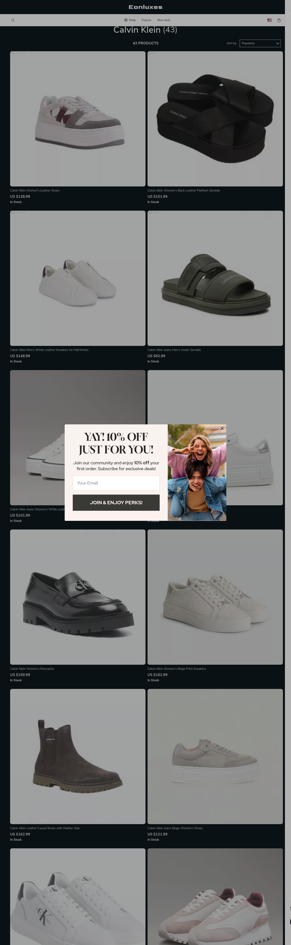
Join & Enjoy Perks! (116, 502)
